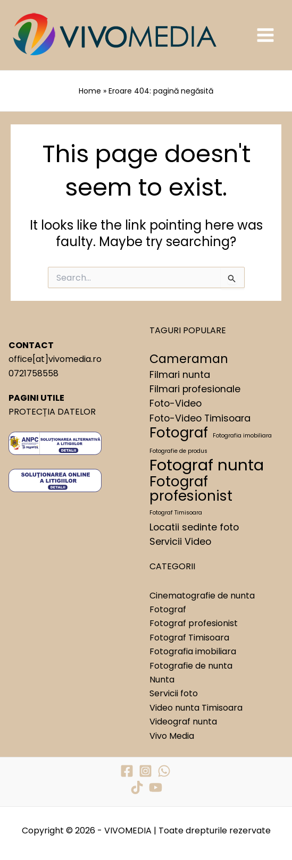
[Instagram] (145, 771)
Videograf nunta (183, 721)
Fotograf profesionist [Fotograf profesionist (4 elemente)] (190, 489)
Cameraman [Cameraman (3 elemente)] (188, 359)
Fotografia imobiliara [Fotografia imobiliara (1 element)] (242, 436)
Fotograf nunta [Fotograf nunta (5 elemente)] (206, 465)
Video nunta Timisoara (196, 708)
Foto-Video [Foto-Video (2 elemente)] (175, 403)
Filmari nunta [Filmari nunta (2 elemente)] (179, 374)
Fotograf (167, 609)
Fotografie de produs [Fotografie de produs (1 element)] (178, 451)
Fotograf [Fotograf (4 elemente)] (178, 433)
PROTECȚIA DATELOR (52, 412)
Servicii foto (173, 693)
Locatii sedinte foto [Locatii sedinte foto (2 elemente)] (194, 527)
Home (90, 91)
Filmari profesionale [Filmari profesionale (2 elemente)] (194, 388)
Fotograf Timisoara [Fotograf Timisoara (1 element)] (175, 513)
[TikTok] (137, 787)
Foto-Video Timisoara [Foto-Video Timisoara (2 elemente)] (200, 418)
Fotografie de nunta (190, 666)
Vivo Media (171, 736)
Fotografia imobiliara (192, 651)
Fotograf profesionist (193, 623)
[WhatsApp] (164, 771)
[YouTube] (155, 787)
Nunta (161, 679)
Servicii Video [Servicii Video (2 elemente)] (180, 541)
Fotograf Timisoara (189, 637)
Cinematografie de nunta (202, 595)
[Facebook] (127, 771)
